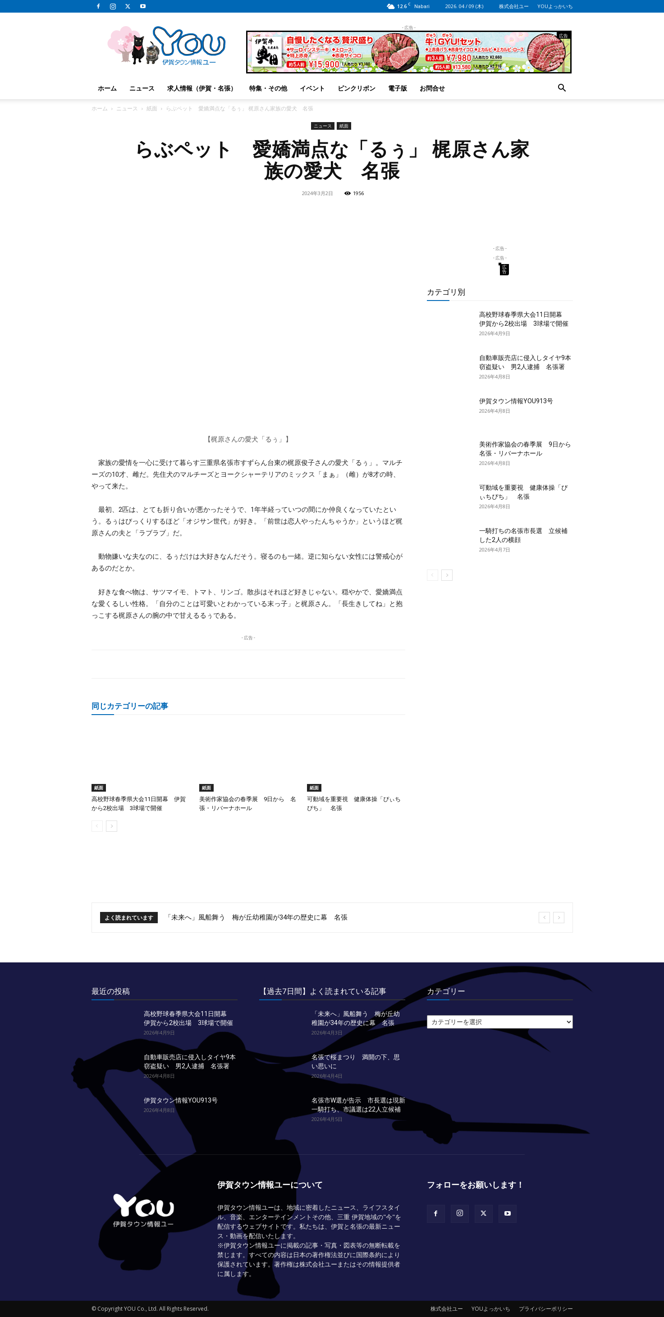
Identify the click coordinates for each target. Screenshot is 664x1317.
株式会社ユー (514, 6)
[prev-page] (97, 826)
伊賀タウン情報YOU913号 (516, 401)
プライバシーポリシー (546, 1308)
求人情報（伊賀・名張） (202, 88)
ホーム (107, 88)
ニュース (142, 88)
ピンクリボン (357, 88)
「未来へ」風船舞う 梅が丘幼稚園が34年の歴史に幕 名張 (256, 917)
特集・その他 (268, 88)
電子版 (397, 88)
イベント (312, 88)
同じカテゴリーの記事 (130, 706)
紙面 (152, 108)
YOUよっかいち (555, 6)
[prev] (544, 917)
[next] (558, 917)
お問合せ (432, 88)
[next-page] (111, 826)
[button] (562, 89)
